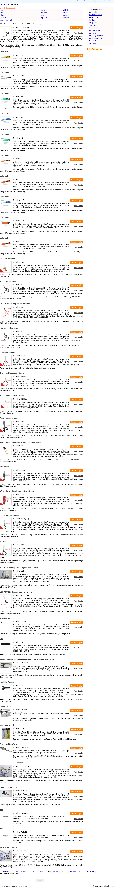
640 (57, 872)
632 (24, 872)
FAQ (1, 886)
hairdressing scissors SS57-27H (12, 763)
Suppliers (87, 1)
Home (2, 4)
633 (29, 872)
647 (87, 872)
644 (74, 872)
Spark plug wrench (7, 725)
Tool (1, 810)
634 (33, 872)
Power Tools (93, 25)
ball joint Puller (5, 706)
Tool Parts (92, 33)
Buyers (95, 1)
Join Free (103, 1)
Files (1, 13)
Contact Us (23, 886)
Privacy (15, 886)
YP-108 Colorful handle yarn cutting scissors (17, 491)
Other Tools (93, 43)
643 (70, 872)
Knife (65, 13)
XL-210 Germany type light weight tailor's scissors (19, 568)
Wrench (66, 18)
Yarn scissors (5, 467)
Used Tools (92, 41)
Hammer (44, 13)
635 (37, 872)
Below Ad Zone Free (94, 49)
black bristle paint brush (9, 787)
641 (62, 872)
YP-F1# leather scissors (9, 281)
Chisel (65, 10)
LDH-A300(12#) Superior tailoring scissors (16, 592)
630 (16, 872)
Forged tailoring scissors (9, 515)
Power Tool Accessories (97, 28)
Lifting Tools (93, 23)
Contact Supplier (76, 28)
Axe (1, 10)
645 (79, 872)
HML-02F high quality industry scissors (15, 304)
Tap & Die (44, 18)
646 (83, 872)
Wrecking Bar (5, 618)
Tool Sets (92, 20)
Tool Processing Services (97, 38)
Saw (42, 15)
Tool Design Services (96, 36)
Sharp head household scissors (12, 373)
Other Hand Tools (6, 20)
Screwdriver (4, 18)
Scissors (66, 15)
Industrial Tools (108, 886)
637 (46, 872)
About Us (7, 886)
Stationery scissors (7, 259)
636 (41, 872)
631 (20, 872)
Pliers (2, 15)
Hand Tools (93, 12)
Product (79, 1)
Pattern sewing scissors (9, 418)
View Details (78, 33)
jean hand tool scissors (9, 328)
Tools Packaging (94, 30)
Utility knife (4, 52)
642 (66, 872)
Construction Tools (95, 15)
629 (12, 872)
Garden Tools (93, 17)
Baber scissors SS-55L (8, 847)
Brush (43, 10)
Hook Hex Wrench (7, 682)
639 (53, 872)
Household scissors (7, 352)
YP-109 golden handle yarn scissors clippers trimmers (20, 442)
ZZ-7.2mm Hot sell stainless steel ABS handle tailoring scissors (24, 24)
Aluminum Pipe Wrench (9, 744)
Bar (1, 639)
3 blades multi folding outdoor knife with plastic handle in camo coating (27, 659)
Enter (111, 1)
